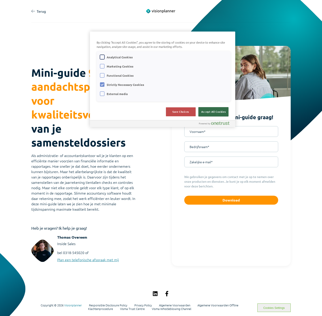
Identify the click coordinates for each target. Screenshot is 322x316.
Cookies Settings (274, 308)
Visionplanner (73, 305)
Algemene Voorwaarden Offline (217, 305)
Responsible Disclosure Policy (108, 305)
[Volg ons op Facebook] (166, 293)
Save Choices (180, 111)
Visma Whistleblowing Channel (171, 309)
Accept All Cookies (213, 111)
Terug (38, 11)
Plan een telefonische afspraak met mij (88, 259)
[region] (162, 79)
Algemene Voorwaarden (174, 305)
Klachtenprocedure (100, 309)
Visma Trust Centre (132, 309)
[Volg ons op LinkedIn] (155, 293)
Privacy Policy (143, 305)
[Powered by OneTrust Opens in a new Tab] (216, 124)
